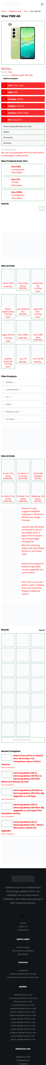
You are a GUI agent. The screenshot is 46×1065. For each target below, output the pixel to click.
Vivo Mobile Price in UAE (23, 1005)
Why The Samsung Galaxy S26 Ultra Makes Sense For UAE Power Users (33, 550)
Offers (6, 132)
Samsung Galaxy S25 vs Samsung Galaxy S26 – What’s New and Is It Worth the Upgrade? (22, 826)
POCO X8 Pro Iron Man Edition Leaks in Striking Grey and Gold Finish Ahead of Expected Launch (33, 588)
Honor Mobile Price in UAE (23, 1022)
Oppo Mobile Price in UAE (23, 1018)
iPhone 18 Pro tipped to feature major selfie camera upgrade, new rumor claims (33, 568)
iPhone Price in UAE (23, 1001)
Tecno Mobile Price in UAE (23, 1039)
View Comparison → (8, 767)
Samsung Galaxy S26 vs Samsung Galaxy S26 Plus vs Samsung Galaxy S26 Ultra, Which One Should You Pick (21, 777)
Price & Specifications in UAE (17, 126)
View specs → (18, 172)
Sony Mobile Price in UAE (23, 1036)
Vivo (25, 161)
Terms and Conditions (23, 950)
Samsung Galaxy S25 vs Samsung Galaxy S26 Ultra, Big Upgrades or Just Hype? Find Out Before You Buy (22, 809)
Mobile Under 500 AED (22, 75)
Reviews (7, 143)
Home (23, 923)
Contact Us (23, 930)
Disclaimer (23, 954)
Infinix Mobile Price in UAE (23, 1025)
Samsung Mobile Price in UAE (23, 998)
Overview (8, 137)
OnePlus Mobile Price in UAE (23, 1032)
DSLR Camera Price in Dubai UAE (23, 977)
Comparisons (23, 1060)
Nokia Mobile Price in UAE (23, 1029)
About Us (23, 926)
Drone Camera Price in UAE (23, 973)
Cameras (23, 970)
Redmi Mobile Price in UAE (23, 1012)
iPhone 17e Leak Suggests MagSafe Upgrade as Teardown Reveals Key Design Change (32, 514)
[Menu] (42, 4)
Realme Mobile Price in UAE (23, 1015)
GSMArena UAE (23, 1057)
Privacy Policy (23, 947)
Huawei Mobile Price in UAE (23, 1008)
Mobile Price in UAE (23, 994)
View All (42, 630)
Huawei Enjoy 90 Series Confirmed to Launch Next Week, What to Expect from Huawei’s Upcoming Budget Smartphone (33, 534)
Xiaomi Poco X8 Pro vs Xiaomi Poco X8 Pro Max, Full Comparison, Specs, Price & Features (22, 760)
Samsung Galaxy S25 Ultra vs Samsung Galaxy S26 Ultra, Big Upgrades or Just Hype (28, 793)
